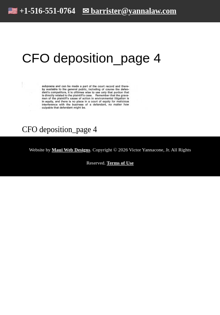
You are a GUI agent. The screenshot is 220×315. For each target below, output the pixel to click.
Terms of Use (120, 162)
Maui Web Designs (71, 149)
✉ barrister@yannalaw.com (129, 11)
